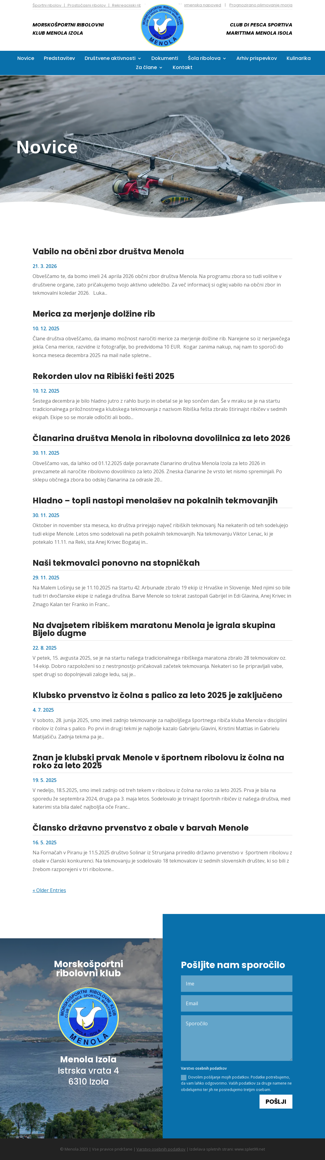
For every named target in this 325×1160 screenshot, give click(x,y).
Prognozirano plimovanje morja (260, 5)
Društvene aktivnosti (110, 59)
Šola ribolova (204, 59)
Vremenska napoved (200, 5)
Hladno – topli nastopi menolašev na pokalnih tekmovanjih (155, 500)
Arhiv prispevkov (256, 59)
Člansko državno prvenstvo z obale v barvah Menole (141, 827)
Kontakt (183, 68)
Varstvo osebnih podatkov (160, 1148)
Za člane (146, 68)
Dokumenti (164, 59)
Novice (25, 59)
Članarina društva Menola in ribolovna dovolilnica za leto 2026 (161, 438)
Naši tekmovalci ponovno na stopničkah (116, 562)
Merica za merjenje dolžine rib (94, 313)
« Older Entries (49, 890)
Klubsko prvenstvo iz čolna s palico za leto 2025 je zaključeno (157, 695)
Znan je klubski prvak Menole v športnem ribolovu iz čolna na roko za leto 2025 (158, 761)
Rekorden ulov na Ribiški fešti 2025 (104, 375)
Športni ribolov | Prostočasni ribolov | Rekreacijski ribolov (91, 5)
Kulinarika (299, 59)
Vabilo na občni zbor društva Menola (108, 251)
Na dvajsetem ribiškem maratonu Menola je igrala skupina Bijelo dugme (154, 629)
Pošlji (276, 1090)
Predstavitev (59, 59)
